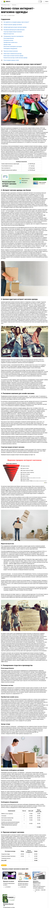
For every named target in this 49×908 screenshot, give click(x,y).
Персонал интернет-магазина (11, 51)
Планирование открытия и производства (13, 36)
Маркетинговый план (9, 33)
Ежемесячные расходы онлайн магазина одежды (15, 57)
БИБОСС (8, 1)
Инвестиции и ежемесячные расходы (13, 53)
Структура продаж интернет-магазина (13, 31)
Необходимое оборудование (10, 48)
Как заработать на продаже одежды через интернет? (16, 22)
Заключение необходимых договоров (13, 46)
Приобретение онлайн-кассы (10, 42)
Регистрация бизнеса (9, 38)
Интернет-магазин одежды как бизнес (13, 24)
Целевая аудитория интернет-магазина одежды (15, 27)
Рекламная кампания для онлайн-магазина (14, 29)
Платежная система (8, 40)
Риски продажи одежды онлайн (11, 60)
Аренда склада (7, 44)
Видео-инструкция (42, 182)
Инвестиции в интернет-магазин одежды (13, 55)
